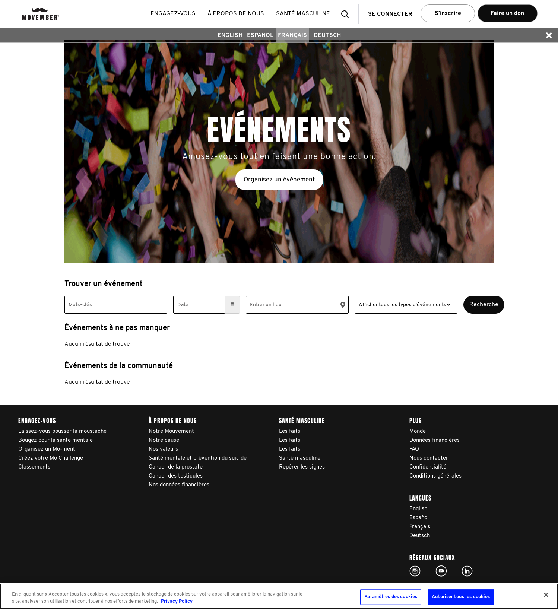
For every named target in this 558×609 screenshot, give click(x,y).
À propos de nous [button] (235, 14)
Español (260, 35)
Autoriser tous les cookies (461, 596)
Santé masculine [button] (303, 14)
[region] (279, 596)
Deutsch (327, 35)
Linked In (467, 571)
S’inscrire (448, 13)
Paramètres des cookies (390, 596)
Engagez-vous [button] (173, 14)
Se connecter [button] (390, 14)
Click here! (415, 571)
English (230, 35)
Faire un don (507, 13)
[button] (347, 14)
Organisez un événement (279, 180)
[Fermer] (546, 595)
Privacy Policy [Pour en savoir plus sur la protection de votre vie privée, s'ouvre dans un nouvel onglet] (177, 601)
